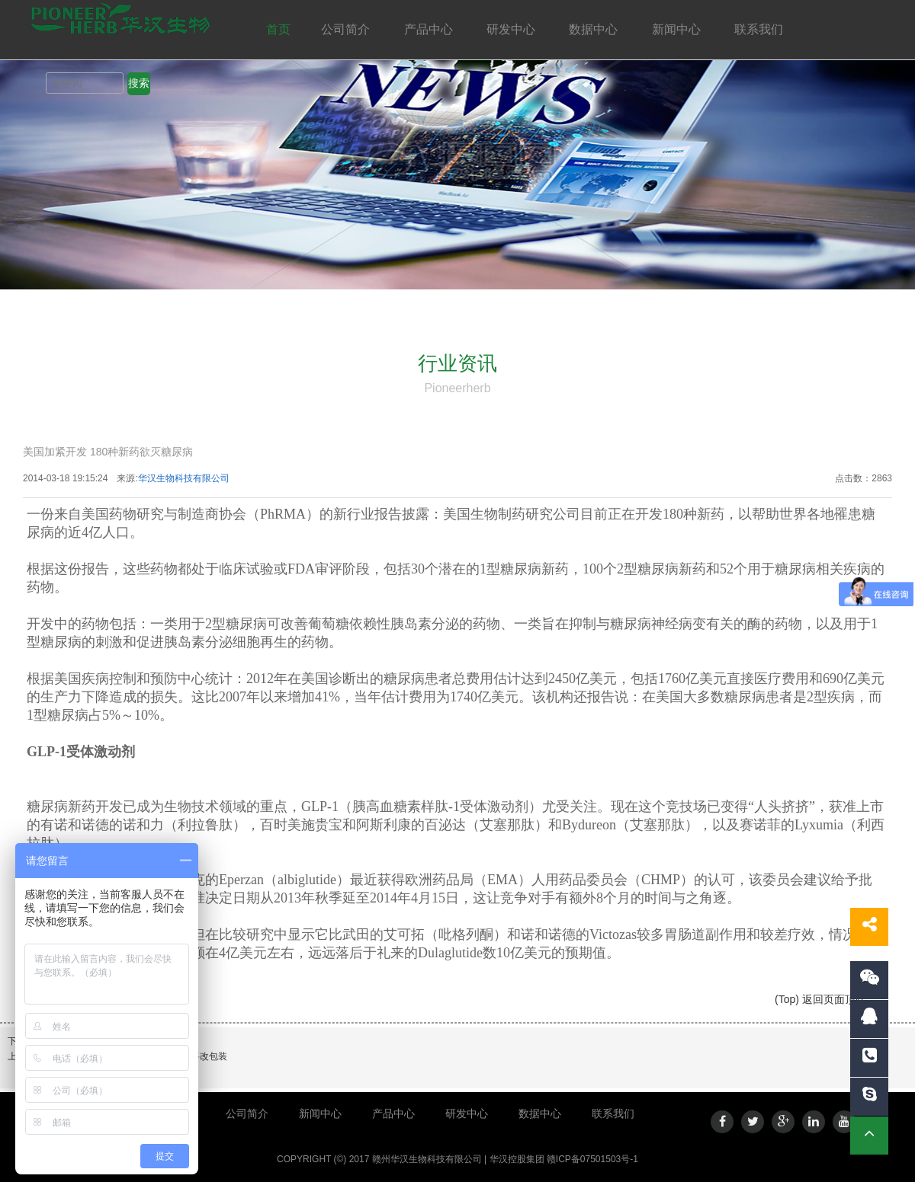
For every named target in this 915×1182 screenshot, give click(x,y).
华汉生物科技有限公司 (184, 478)
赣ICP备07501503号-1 (592, 1159)
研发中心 (512, 29)
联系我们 (760, 29)
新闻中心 (678, 29)
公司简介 (347, 29)
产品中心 (430, 29)
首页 (278, 29)
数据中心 (595, 29)
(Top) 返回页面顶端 (820, 999)
